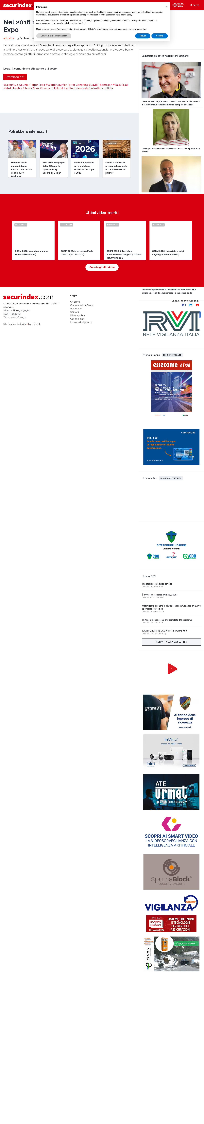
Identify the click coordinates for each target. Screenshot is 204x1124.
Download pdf (15, 160)
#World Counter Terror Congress (67, 168)
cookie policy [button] (126, 15)
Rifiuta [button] (143, 36)
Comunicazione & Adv (82, 391)
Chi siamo (75, 388)
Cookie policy (77, 405)
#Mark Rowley (12, 171)
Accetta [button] (159, 36)
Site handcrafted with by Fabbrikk (21, 410)
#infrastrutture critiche (98, 171)
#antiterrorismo (73, 171)
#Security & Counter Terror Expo (24, 168)
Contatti (74, 398)
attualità (8, 121)
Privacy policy (77, 401)
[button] (166, 7)
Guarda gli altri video (102, 353)
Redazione (75, 395)
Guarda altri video (170, 478)
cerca (194, 5)
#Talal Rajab (120, 168)
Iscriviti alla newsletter (171, 642)
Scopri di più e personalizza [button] (54, 36)
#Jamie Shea (31, 171)
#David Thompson (100, 168)
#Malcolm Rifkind (51, 171)
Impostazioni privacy (81, 408)
